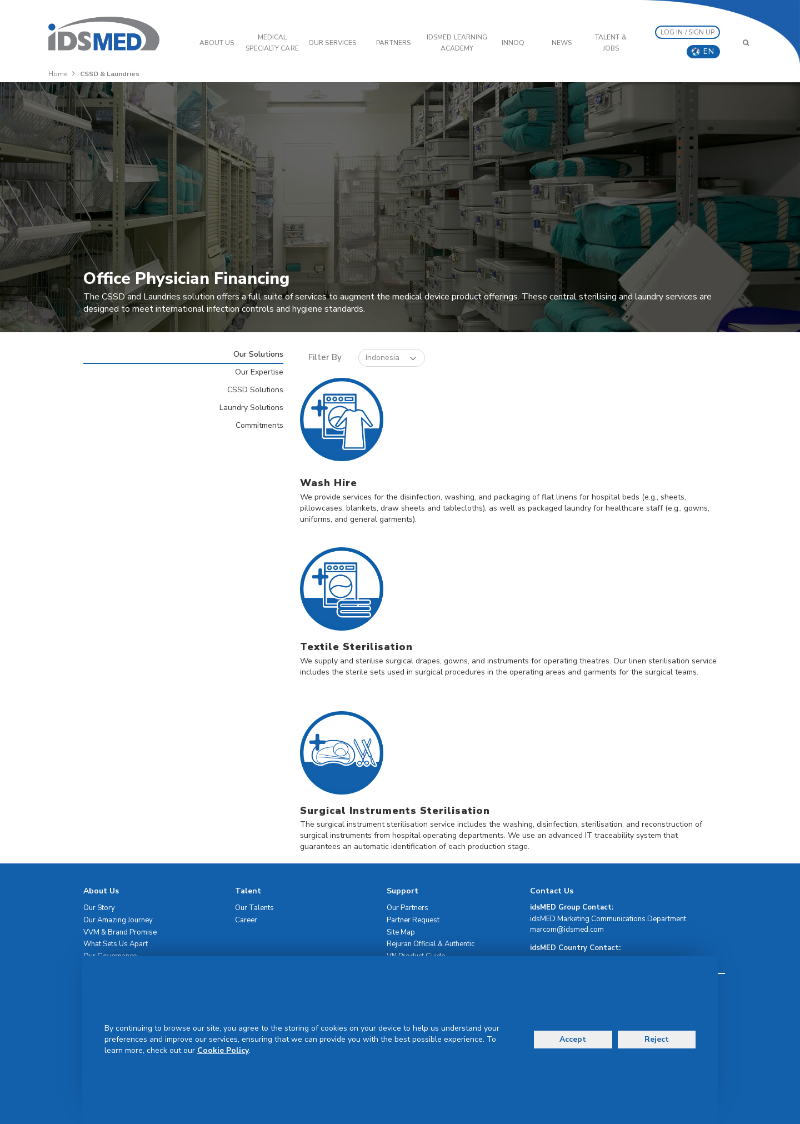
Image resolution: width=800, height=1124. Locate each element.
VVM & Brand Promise (120, 932)
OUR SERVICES (332, 42)
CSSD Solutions (255, 389)
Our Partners (407, 908)
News (562, 42)
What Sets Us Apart (115, 944)
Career (246, 920)
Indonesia (391, 358)
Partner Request (413, 920)
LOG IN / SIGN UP (688, 32)
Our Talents (254, 908)
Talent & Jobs (611, 43)
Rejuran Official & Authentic (430, 944)
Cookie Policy (223, 1050)
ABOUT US (216, 42)
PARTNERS (393, 42)
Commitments (259, 425)
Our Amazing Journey (118, 920)
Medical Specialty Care (272, 43)
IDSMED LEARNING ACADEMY (457, 43)
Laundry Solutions (251, 407)
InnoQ (513, 42)
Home (57, 73)
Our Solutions (258, 354)
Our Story (99, 908)
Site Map (401, 932)
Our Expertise (259, 372)
